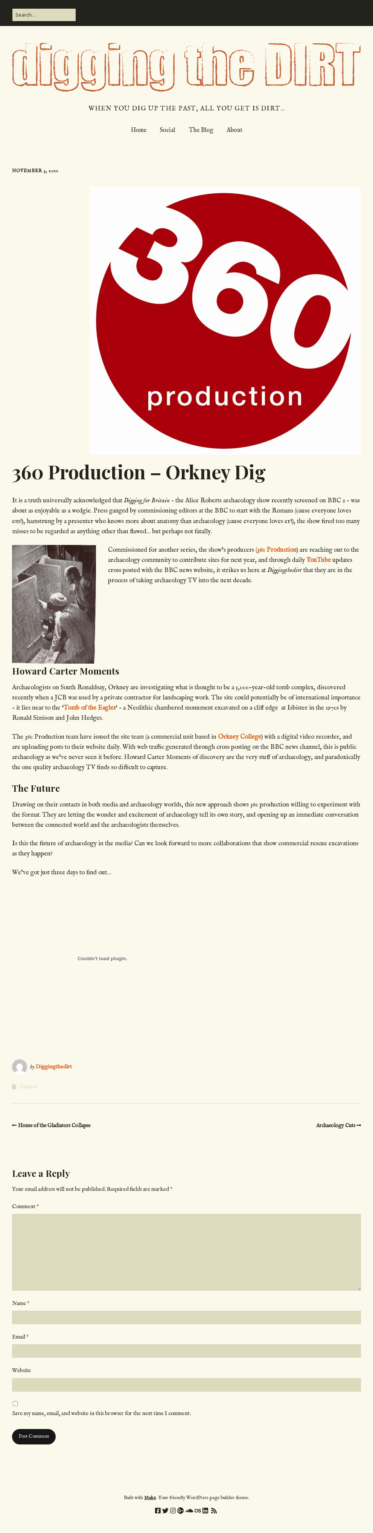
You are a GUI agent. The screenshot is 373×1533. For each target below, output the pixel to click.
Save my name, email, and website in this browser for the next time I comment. (101, 1413)
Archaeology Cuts (335, 1125)
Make (150, 1498)
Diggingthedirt (54, 1066)
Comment (25, 1206)
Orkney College (239, 737)
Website (21, 1370)
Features (28, 1086)
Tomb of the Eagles (90, 708)
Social (167, 130)
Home (138, 130)
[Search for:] (44, 14)
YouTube (318, 560)
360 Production (277, 550)
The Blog (201, 130)
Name (21, 1303)
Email (20, 1336)
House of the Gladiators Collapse (54, 1125)
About (234, 130)
